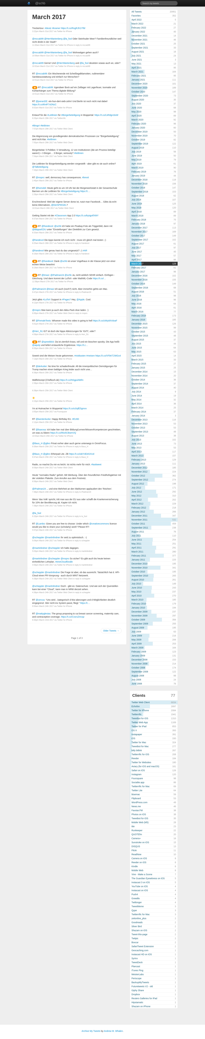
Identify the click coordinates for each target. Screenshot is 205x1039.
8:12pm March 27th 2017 (42, 303)
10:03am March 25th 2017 (43, 436)
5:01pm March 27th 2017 (42, 324)
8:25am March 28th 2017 (42, 243)
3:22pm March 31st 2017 (42, 31)
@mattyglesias (43, 613)
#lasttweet (96, 464)
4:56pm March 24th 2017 (42, 565)
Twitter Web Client (65, 129)
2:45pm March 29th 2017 (42, 181)
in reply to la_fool (80, 516)
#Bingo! (36, 125)
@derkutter (41, 366)
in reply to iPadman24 (82, 292)
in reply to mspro (80, 313)
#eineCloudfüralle (64, 561)
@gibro (46, 443)
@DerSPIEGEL (59, 205)
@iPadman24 (57, 275)
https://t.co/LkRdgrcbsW (106, 115)
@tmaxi (45, 275)
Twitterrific (61, 118)
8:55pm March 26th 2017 (42, 348)
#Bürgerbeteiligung (70, 115)
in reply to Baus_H (80, 446)
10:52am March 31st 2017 (43, 66)
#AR (85, 250)
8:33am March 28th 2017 (42, 233)
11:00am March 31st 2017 (43, 45)
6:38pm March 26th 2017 (42, 373)
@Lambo (40, 523)
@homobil (41, 188)
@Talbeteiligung (40, 167)
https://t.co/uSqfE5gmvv (75, 408)
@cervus (40, 600)
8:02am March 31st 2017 (42, 108)
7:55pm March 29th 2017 (42, 142)
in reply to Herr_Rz (81, 334)
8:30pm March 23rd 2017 (43, 620)
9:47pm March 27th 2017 (42, 292)
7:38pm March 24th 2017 (42, 506)
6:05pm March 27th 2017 (42, 313)
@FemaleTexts (43, 320)
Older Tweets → (111, 630)
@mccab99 (38, 38)
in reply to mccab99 (82, 45)
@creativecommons (99, 523)
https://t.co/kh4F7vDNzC (44, 104)
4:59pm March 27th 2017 (42, 334)
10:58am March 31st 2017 (43, 56)
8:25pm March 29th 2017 (42, 118)
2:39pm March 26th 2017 (42, 383)
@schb (40, 3)
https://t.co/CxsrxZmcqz (72, 616)
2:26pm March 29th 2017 (42, 194)
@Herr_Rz (37, 331)
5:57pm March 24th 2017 (42, 530)
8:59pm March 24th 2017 (42, 468)
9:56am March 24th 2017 (42, 606)
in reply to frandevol (81, 243)
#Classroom (61, 215)
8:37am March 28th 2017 (42, 219)
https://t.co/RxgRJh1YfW (73, 28)
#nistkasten (80, 355)
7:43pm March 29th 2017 (42, 170)
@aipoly (36, 345)
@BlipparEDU (39, 229)
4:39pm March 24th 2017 (42, 579)
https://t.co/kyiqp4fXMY (87, 215)
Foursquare (62, 412)
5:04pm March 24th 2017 (42, 540)
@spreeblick (47, 341)
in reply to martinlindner (83, 551)
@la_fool (67, 38)
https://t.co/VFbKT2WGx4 (108, 355)
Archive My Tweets (91, 1031)
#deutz (48, 28)
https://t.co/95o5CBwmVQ (63, 433)
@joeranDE (41, 101)
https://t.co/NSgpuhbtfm (71, 380)
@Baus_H (37, 443)
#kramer (56, 28)
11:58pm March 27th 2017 (43, 281)
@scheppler (38, 537)
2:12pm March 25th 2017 (42, 422)
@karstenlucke (43, 419)
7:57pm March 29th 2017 (42, 129)
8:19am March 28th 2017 (42, 254)
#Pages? (66, 299)
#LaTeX (46, 299)
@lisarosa (41, 429)
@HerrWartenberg (53, 38)
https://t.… (85, 191)
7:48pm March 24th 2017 (42, 492)
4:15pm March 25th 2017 (42, 401)
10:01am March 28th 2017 (43, 208)
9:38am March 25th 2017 (42, 446)
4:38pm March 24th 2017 (42, 592)
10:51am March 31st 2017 (43, 80)
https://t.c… (82, 345)
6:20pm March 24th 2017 (42, 516)
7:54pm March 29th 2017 (42, 156)
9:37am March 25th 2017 (42, 457)
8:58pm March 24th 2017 (42, 481)
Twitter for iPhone (64, 31)
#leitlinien (45, 125)
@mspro (40, 177)
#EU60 (75, 419)
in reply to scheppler (81, 540)
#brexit (85, 177)
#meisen (90, 355)
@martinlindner (52, 537)
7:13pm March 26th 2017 (42, 359)
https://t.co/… (99, 278)
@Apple (81, 299)
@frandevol (47, 226)
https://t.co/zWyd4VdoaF (105, 320)
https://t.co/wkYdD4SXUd (81, 454)
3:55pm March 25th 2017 (42, 412)
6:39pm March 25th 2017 (42, 390)
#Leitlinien (52, 115)
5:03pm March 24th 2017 (42, 551)
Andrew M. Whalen (113, 1031)
